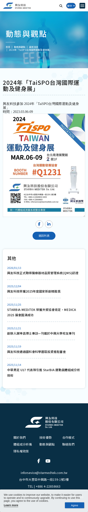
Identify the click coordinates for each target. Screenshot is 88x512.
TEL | (44, 486)
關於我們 (19, 437)
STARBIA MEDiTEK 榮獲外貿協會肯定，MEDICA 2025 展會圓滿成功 (41, 312)
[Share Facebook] (39, 224)
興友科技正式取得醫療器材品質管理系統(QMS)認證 (42, 273)
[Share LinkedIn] (49, 224)
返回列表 (44, 235)
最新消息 (33, 46)
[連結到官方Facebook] (40, 461)
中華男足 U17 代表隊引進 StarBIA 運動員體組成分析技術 (43, 372)
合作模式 (68, 437)
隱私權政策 (21, 451)
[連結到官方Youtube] (48, 461)
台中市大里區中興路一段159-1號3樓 (44, 479)
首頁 (8, 46)
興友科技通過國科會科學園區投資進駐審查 (36, 351)
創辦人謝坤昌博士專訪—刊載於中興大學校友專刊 (41, 333)
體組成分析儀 (22, 444)
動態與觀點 (47, 444)
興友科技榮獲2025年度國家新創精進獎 (34, 291)
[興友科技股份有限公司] (44, 422)
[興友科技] (17, 5)
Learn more (11, 505)
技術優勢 (45, 437)
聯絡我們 (68, 444)
